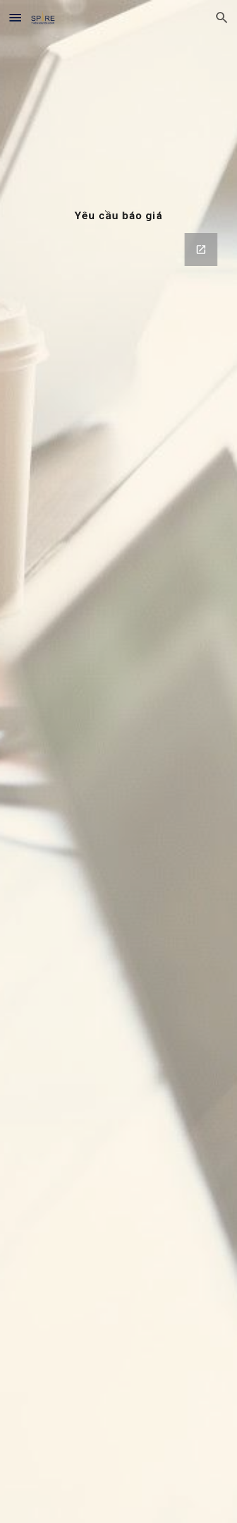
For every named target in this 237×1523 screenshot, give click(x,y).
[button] (15, 17)
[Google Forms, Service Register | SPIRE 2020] (119, 779)
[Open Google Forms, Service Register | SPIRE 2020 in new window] (201, 249)
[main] (119, 215)
